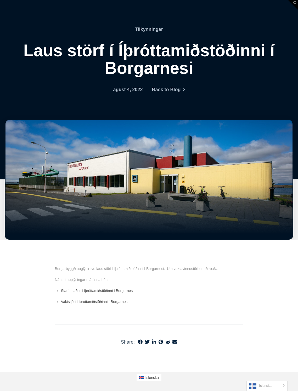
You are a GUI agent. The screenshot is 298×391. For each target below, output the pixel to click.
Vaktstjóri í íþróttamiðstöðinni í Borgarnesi (95, 302)
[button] (293, 5)
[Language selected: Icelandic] (267, 386)
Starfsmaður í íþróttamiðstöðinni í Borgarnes (97, 291)
